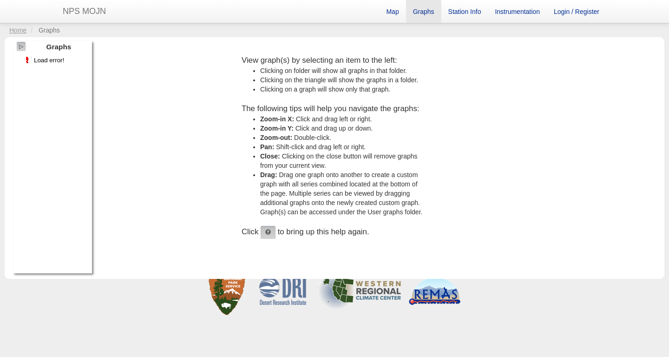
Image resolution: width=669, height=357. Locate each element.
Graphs (423, 11)
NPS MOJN (84, 11)
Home (17, 30)
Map (392, 11)
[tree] (52, 60)
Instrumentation (517, 11)
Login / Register (576, 11)
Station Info (464, 11)
